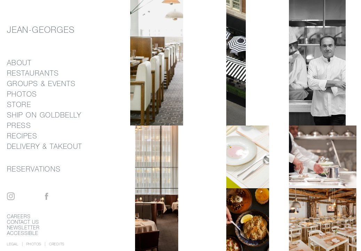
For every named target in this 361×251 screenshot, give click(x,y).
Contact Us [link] (23, 222)
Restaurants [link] (33, 73)
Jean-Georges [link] (41, 30)
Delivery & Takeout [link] (44, 146)
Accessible (23, 233)
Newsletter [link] (23, 227)
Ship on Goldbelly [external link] (44, 115)
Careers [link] (19, 216)
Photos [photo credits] (33, 244)
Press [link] (19, 125)
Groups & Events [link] (41, 83)
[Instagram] (11, 196)
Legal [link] (12, 244)
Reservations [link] (34, 169)
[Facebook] (46, 196)
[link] (257, 63)
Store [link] (19, 104)
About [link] (19, 63)
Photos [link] (22, 94)
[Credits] (56, 244)
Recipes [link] (22, 136)
